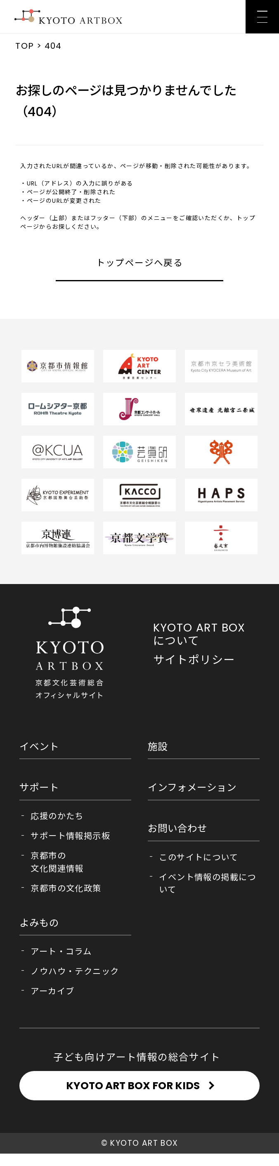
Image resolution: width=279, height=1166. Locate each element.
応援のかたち (57, 816)
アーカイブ (52, 991)
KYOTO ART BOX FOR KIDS (133, 1092)
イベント (39, 746)
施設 (158, 746)
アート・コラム (61, 951)
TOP (24, 46)
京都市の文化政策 (66, 888)
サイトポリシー (194, 659)
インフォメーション (192, 787)
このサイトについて (198, 857)
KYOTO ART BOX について (199, 634)
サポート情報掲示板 (70, 836)
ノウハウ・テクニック (75, 971)
